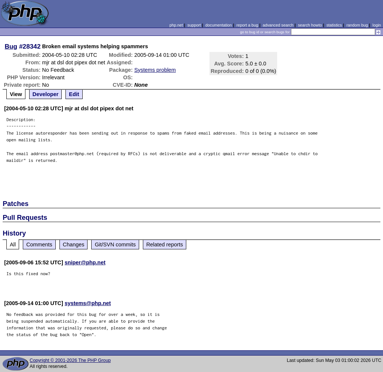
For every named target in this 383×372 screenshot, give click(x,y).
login (377, 25)
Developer (46, 94)
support (194, 25)
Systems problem (155, 70)
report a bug (247, 25)
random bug (357, 25)
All (13, 245)
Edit (74, 94)
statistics (334, 25)
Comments (39, 245)
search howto (310, 25)
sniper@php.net (85, 262)
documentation (218, 25)
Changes (74, 245)
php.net (176, 25)
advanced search (278, 25)
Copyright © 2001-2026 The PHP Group (70, 360)
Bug (11, 46)
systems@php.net (88, 303)
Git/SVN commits (115, 245)
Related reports (164, 245)
